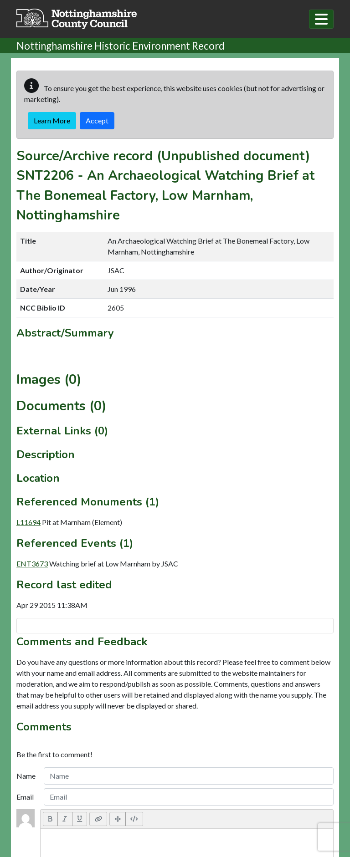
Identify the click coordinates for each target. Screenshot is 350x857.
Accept (97, 120)
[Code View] (134, 819)
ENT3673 (32, 563)
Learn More (52, 120)
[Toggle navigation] (321, 19)
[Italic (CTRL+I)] (64, 819)
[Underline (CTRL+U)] (80, 819)
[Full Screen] (117, 819)
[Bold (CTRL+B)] (50, 819)
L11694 (28, 522)
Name (26, 775)
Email (25, 796)
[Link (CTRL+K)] (98, 819)
